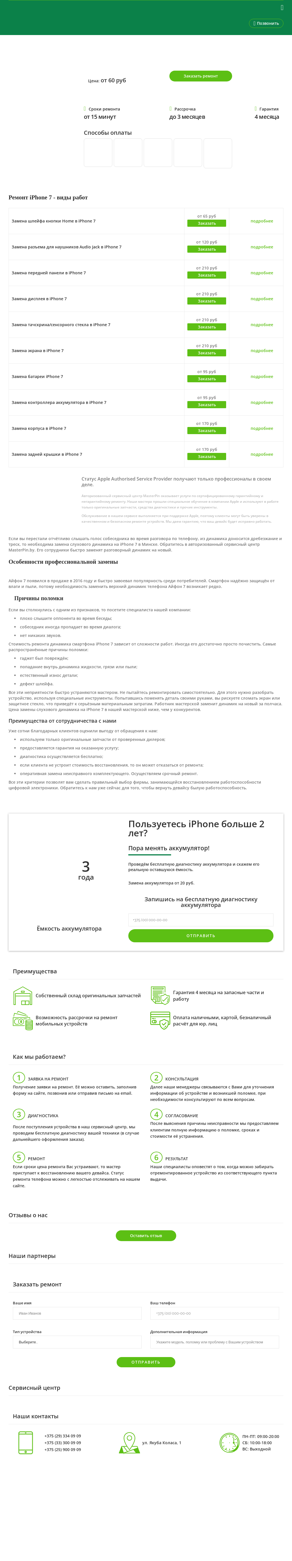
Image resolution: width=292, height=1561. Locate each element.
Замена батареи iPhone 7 (37, 376)
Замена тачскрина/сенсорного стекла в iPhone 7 (61, 324)
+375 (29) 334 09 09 (62, 1436)
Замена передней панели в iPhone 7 (49, 272)
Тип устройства (27, 1331)
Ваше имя (22, 1302)
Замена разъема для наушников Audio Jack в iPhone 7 (66, 247)
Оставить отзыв (146, 1235)
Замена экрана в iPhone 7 (38, 350)
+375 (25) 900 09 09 (62, 1450)
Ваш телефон (162, 1302)
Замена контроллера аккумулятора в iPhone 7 (59, 402)
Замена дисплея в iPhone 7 (39, 298)
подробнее (262, 221)
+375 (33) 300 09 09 (62, 1443)
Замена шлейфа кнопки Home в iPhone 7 (54, 221)
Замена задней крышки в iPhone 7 (47, 454)
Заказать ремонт (201, 76)
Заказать (207, 223)
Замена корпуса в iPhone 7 (39, 428)
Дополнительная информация (178, 1331)
